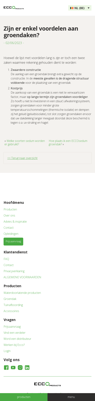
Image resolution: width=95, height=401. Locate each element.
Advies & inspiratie (15, 221)
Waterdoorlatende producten (22, 293)
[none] (79, 8)
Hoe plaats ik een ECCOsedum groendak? (68, 142)
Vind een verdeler (15, 333)
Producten (10, 209)
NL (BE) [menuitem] (79, 8)
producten (23, 397)
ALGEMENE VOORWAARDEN (22, 277)
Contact (9, 228)
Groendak (10, 299)
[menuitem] (79, 8)
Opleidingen (11, 234)
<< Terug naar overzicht (22, 158)
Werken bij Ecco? (14, 345)
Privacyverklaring (14, 271)
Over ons (9, 215)
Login (7, 351)
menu (71, 397)
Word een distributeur (17, 339)
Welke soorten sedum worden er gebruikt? (24, 142)
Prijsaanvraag (13, 241)
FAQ (6, 259)
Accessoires (11, 311)
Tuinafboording (13, 305)
